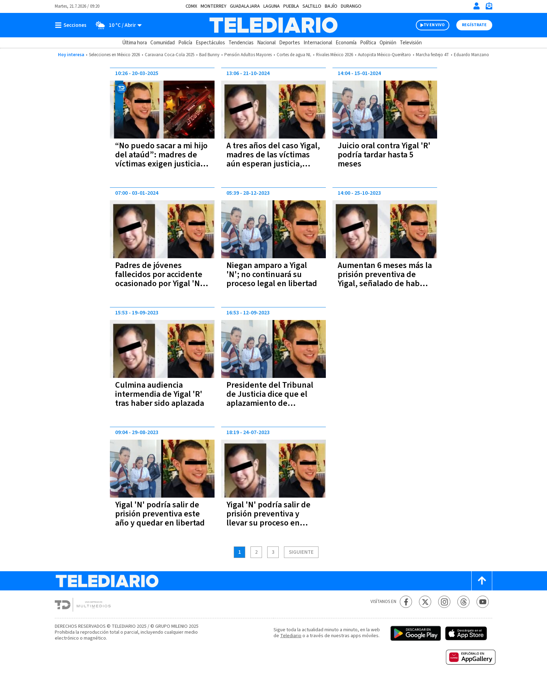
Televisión (411, 42)
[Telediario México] (273, 25)
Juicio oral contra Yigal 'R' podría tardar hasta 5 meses (384, 155)
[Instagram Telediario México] (444, 602)
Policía (185, 42)
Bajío (331, 6)
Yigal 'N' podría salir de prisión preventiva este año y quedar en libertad (160, 514)
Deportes (289, 42)
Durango (351, 6)
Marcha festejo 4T (432, 55)
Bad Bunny (209, 55)
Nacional (266, 42)
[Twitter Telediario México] (425, 602)
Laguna (271, 6)
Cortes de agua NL (294, 55)
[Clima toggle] (116, 25)
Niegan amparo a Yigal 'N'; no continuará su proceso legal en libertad (271, 274)
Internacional (318, 42)
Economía (346, 42)
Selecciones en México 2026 (114, 55)
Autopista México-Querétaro (384, 55)
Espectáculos (210, 42)
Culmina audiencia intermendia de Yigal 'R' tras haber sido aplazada (159, 394)
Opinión (388, 42)
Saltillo (311, 6)
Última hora (134, 42)
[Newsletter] (488, 7)
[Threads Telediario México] (463, 602)
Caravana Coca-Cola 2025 (169, 55)
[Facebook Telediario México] (406, 602)
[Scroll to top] (481, 580)
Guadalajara (245, 6)
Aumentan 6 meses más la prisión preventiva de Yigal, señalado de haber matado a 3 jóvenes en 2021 (385, 283)
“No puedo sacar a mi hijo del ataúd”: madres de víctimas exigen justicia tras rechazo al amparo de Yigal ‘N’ (162, 164)
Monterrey (213, 6)
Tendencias (241, 42)
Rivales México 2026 (334, 55)
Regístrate (474, 25)
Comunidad (162, 42)
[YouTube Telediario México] (483, 602)
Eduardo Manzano (471, 55)
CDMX (191, 6)
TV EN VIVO (434, 25)
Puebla (291, 6)
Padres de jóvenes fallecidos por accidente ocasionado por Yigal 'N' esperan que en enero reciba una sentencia (158, 283)
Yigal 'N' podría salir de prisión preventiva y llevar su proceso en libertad (268, 518)
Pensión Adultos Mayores (248, 55)
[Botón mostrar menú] (72, 25)
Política (368, 42)
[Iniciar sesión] (476, 5)
